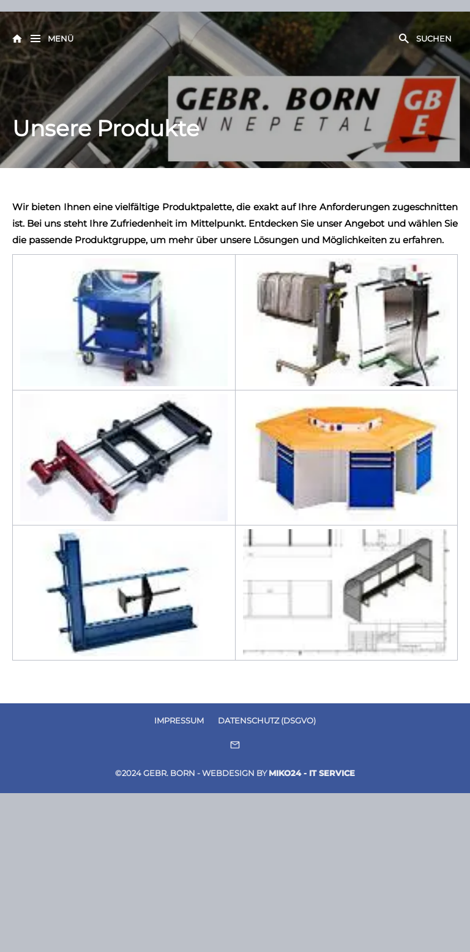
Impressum (179, 720)
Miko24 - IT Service (312, 773)
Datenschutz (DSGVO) (267, 720)
